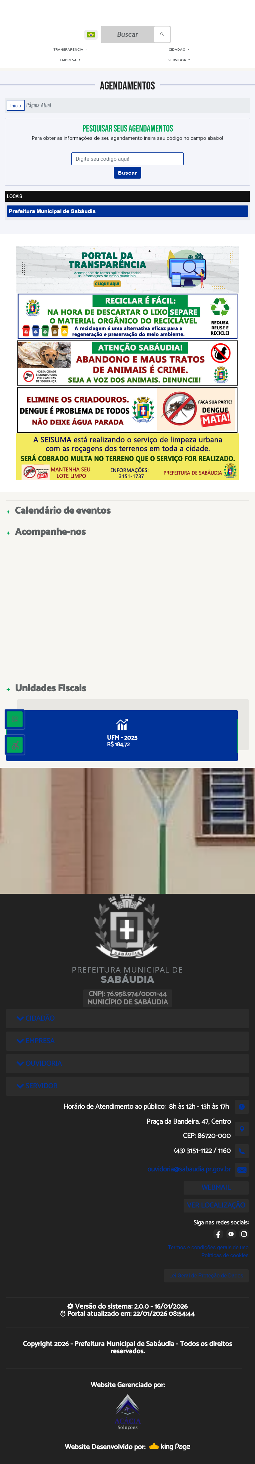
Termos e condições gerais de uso (208, 1247)
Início (15, 105)
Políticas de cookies (225, 1255)
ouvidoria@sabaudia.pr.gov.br (189, 1169)
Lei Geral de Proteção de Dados (206, 1275)
